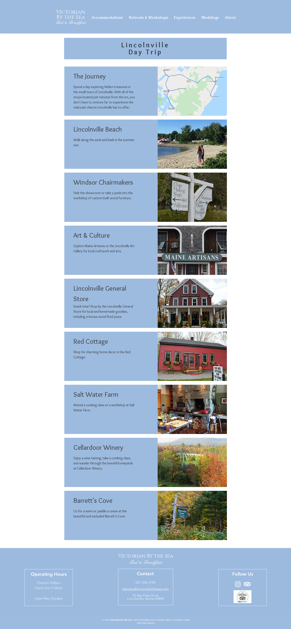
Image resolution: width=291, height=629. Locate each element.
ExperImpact (148, 622)
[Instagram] (238, 584)
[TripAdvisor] (247, 584)
